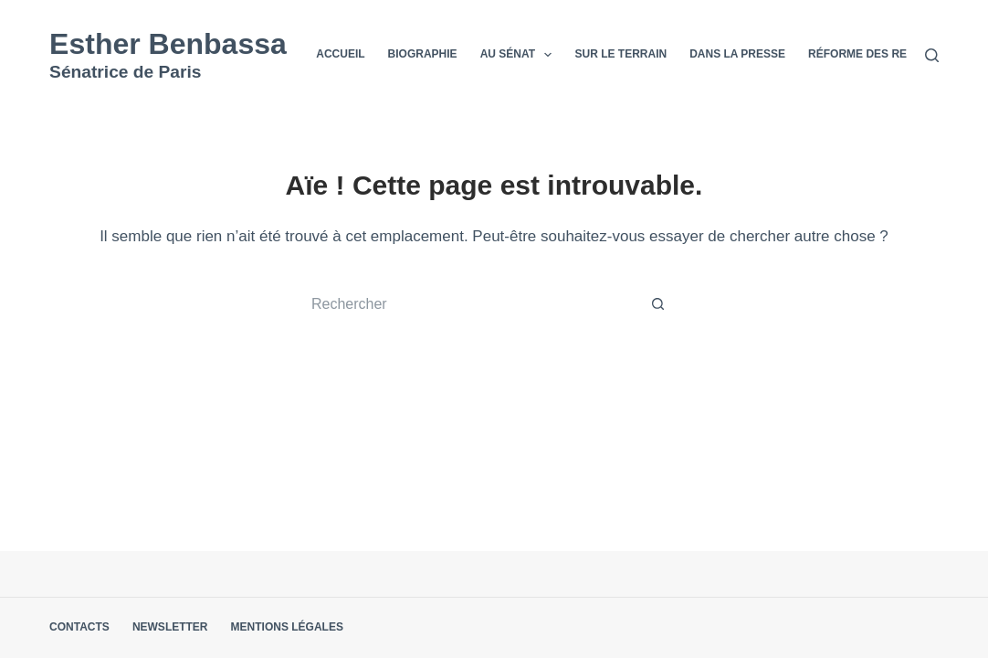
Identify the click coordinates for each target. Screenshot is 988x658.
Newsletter (170, 627)
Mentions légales (287, 627)
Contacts (79, 627)
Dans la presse (737, 54)
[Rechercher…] (475, 304)
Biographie (422, 54)
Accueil (340, 54)
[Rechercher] (932, 55)
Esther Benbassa (168, 43)
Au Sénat (520, 55)
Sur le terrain (620, 54)
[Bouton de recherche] (658, 304)
